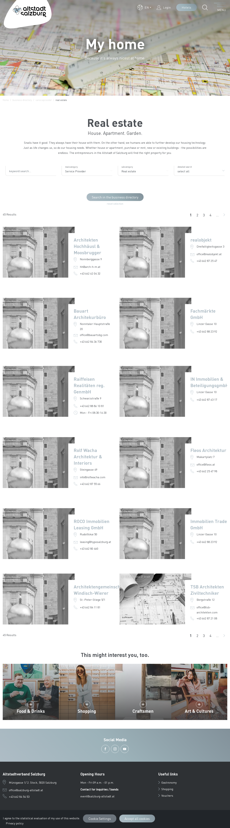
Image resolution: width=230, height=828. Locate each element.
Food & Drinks (31, 711)
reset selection (115, 203)
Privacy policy (14, 823)
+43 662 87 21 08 (207, 618)
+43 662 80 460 (89, 548)
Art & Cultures (199, 711)
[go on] (224, 215)
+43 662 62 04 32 (90, 273)
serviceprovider (44, 99)
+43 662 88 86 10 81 (92, 406)
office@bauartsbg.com (94, 335)
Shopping (87, 711)
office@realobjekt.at (209, 254)
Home (6, 99)
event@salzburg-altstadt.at (97, 796)
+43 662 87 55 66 (90, 484)
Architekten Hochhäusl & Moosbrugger (87, 246)
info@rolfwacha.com (92, 477)
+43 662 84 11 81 (90, 607)
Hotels (186, 7)
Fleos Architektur (208, 450)
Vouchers (165, 795)
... (217, 215)
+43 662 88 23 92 (207, 331)
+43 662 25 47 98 (207, 471)
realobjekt (200, 240)
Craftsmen (143, 711)
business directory (22, 99)
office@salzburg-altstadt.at (26, 790)
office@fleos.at (206, 464)
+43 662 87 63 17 (207, 399)
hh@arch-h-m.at (90, 267)
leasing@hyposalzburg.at (95, 542)
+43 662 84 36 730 (91, 341)
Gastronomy (167, 782)
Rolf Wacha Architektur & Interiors (88, 456)
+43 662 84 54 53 (19, 796)
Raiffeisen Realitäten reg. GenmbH (89, 385)
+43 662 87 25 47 (207, 261)
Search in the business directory (115, 197)
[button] (144, 7)
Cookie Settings (99, 818)
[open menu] (220, 7)
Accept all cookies (137, 818)
